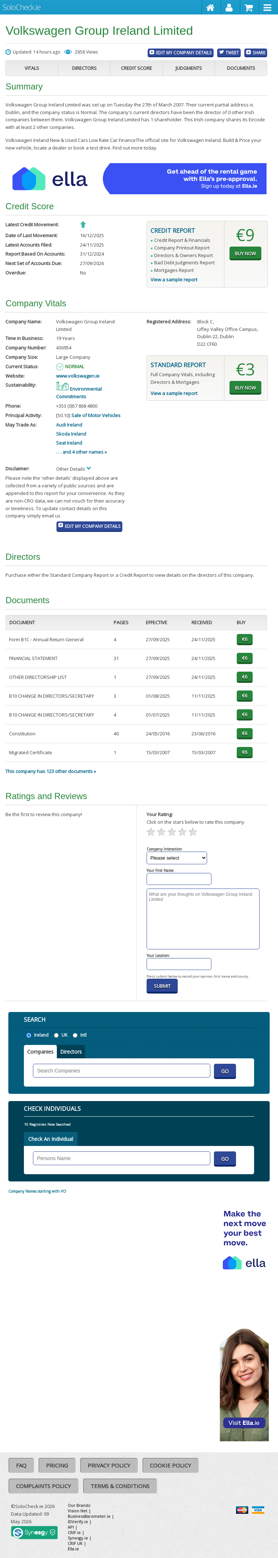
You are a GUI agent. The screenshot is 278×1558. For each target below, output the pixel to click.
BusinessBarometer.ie (89, 1516)
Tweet (232, 52)
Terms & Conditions (119, 1486)
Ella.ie (73, 1548)
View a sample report (174, 279)
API (71, 1527)
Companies (40, 1051)
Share (259, 52)
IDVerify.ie (78, 1521)
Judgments (189, 68)
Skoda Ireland (71, 434)
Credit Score (136, 68)
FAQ (21, 1465)
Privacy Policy (109, 1465)
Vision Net (77, 1510)
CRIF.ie (74, 1532)
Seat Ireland (69, 443)
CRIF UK (75, 1543)
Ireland (41, 1035)
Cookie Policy (170, 1465)
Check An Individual (50, 1138)
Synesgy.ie (78, 1538)
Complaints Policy (43, 1486)
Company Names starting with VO (37, 1191)
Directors (84, 68)
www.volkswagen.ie (78, 376)
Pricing (57, 1465)
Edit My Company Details (184, 52)
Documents (241, 68)
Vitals (32, 68)
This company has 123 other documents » (50, 771)
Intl (83, 1035)
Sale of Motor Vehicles (96, 415)
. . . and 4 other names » (81, 452)
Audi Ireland (69, 424)
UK (64, 1035)
